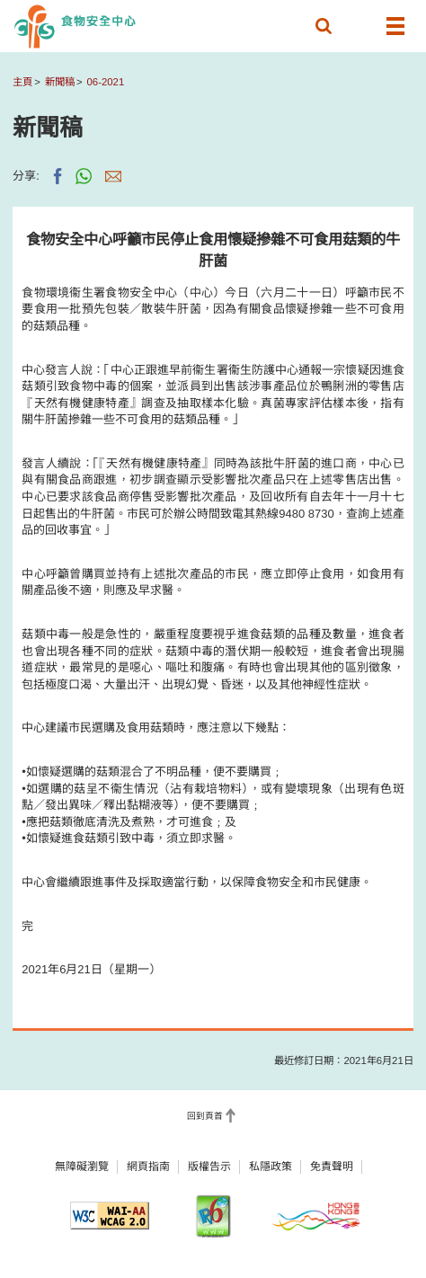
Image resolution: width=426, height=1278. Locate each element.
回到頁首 (205, 1116)
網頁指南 (148, 1166)
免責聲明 (331, 1166)
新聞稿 (60, 81)
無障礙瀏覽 (82, 1166)
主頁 (22, 81)
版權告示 (209, 1166)
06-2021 (106, 81)
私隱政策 (270, 1166)
